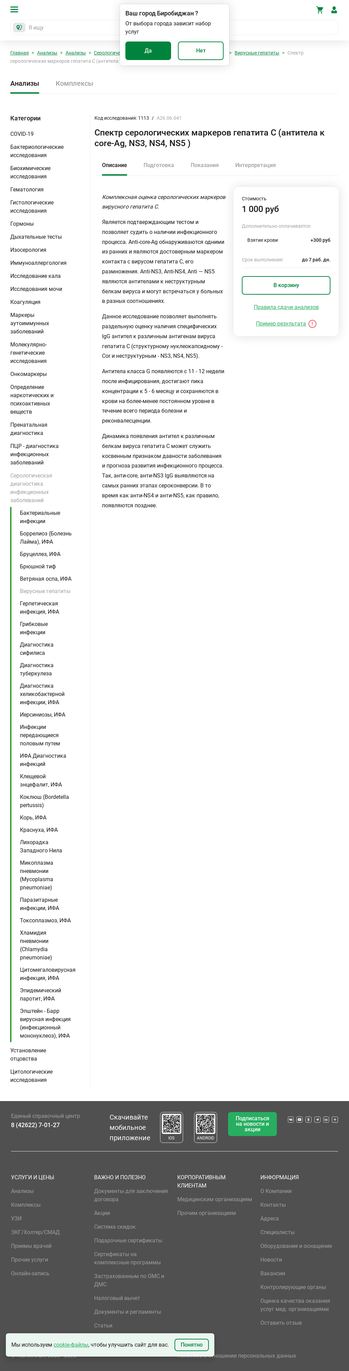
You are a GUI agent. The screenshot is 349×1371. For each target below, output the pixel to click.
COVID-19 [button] (22, 134)
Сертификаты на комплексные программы (127, 1258)
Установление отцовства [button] (28, 1054)
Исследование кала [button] (35, 276)
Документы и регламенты (127, 1312)
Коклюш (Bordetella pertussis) (44, 801)
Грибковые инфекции (34, 628)
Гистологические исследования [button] (32, 206)
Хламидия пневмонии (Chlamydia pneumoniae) (36, 945)
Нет (201, 50)
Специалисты (277, 1232)
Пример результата (281, 323)
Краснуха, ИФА (39, 830)
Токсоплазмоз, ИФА (45, 920)
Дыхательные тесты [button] (36, 237)
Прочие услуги (29, 1259)
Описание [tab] (114, 165)
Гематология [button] (27, 189)
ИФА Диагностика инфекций (43, 760)
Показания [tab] (205, 165)
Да (148, 50)
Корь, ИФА (33, 817)
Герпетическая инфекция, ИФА (39, 607)
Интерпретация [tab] (255, 165)
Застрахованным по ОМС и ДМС (129, 1280)
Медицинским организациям (214, 1199)
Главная (19, 53)
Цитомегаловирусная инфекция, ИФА (48, 974)
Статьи (103, 1325)
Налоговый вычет (117, 1298)
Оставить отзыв (281, 1323)
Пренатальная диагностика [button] (28, 429)
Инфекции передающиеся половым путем (40, 735)
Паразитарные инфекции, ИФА (39, 904)
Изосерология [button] (28, 250)
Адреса (269, 1218)
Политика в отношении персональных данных (236, 1355)
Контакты (273, 1205)
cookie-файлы (71, 1345)
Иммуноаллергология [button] (38, 263)
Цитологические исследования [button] (31, 1075)
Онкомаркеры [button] (28, 374)
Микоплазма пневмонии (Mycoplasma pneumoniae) (36, 875)
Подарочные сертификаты (128, 1240)
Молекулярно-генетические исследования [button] (28, 352)
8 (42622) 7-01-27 (35, 1124)
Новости (271, 1259)
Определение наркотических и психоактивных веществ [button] (32, 399)
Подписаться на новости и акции (252, 1124)
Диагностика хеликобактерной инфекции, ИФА (42, 694)
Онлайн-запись (30, 1273)
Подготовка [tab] (159, 165)
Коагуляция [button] (25, 302)
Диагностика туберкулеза (37, 669)
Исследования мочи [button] (36, 289)
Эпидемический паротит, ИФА (40, 994)
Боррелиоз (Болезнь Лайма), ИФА (46, 537)
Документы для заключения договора (131, 1195)
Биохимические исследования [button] (30, 172)
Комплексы (74, 83)
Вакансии (272, 1273)
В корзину (286, 285)
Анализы (47, 53)
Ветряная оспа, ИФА (45, 579)
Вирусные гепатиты (257, 53)
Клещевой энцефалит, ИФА (41, 780)
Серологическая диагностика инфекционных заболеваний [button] (31, 488)
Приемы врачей (31, 1246)
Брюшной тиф (38, 566)
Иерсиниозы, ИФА (42, 714)
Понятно (192, 1345)
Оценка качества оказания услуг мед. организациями (295, 1305)
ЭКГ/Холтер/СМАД (35, 1232)
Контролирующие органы (293, 1287)
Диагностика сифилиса (37, 648)
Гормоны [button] (22, 224)
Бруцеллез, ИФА (40, 554)
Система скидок (115, 1227)
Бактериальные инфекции (40, 517)
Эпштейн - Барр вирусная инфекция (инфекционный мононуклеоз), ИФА (45, 1023)
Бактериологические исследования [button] (37, 151)
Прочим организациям (206, 1213)
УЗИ (16, 1218)
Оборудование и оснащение (296, 1246)
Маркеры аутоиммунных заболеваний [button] (29, 323)
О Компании (276, 1191)
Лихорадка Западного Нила (41, 846)
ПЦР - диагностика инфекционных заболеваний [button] (34, 454)
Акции (102, 1213)
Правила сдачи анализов (286, 307)
